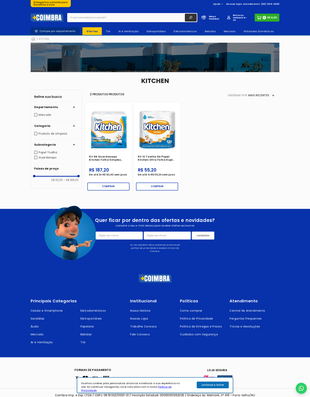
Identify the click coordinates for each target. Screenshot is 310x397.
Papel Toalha (48, 152)
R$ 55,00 (57, 180)
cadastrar (203, 235)
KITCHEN (44, 39)
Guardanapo (48, 157)
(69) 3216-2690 (270, 4)
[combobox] (132, 17)
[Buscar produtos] (190, 17)
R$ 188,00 (70, 180)
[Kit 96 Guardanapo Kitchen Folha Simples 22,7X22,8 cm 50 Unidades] (108, 147)
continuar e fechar (212, 385)
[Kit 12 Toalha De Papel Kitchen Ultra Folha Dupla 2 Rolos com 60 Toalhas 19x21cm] (157, 147)
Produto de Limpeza (53, 133)
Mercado (45, 114)
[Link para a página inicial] (33, 39)
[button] (56, 107)
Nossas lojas (234, 4)
